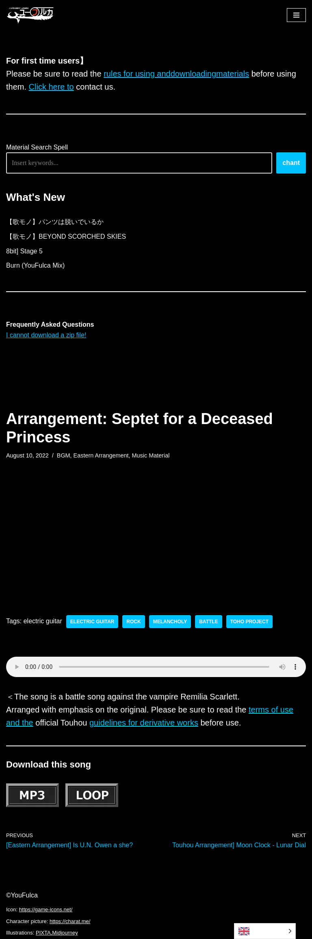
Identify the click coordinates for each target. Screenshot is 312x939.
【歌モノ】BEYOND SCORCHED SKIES (66, 236)
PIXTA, (44, 933)
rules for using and (137, 73)
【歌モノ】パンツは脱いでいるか (55, 221)
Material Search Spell (37, 147)
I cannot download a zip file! (46, 335)
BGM (63, 455)
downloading (193, 73)
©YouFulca (22, 895)
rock (133, 622)
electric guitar (92, 622)
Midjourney (65, 933)
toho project (249, 622)
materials (232, 73)
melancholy (170, 622)
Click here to (51, 86)
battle (208, 622)
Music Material (151, 455)
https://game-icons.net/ (46, 909)
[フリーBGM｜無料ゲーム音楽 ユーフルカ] (30, 15)
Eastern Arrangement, (102, 455)
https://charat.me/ (70, 921)
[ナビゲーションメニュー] (296, 15)
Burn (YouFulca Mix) (35, 265)
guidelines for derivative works (143, 722)
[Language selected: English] (265, 931)
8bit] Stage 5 (24, 251)
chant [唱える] (291, 162)
